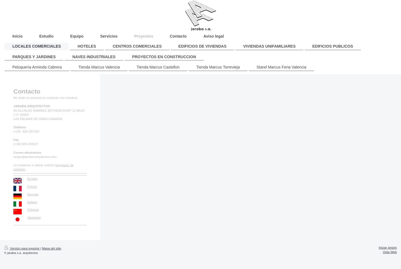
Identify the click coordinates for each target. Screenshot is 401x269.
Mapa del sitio (51, 248)
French (32, 186)
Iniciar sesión (388, 247)
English (32, 178)
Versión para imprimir (22, 248)
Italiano (32, 202)
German (32, 194)
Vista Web (390, 252)
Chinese (33, 209)
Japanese (34, 217)
